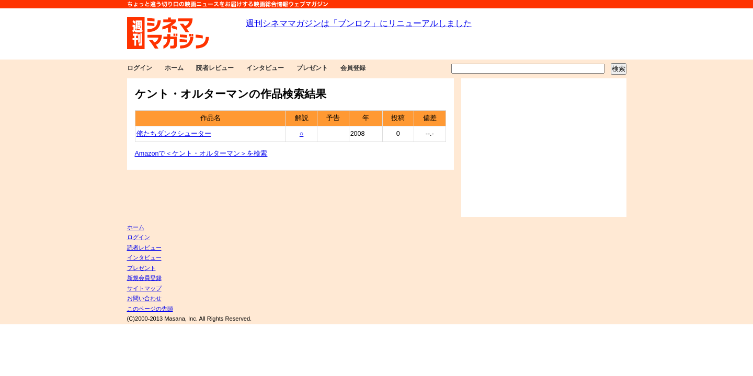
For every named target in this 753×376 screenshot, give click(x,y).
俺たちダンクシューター (173, 133)
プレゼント (312, 68)
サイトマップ (144, 288)
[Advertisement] (543, 148)
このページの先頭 (150, 309)
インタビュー (265, 68)
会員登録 (353, 68)
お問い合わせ (144, 298)
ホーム (174, 68)
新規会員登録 (144, 278)
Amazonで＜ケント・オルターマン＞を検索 (201, 153)
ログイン (139, 68)
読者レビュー (215, 68)
